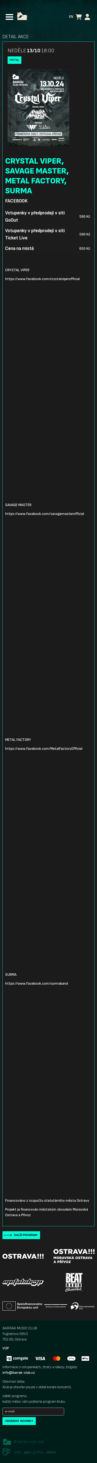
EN (71, 16)
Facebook (16, 201)
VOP (5, 1348)
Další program (25, 1235)
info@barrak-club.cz (18, 1372)
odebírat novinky (19, 1421)
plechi (51, 1452)
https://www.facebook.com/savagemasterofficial (44, 514)
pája (27, 1452)
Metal (14, 60)
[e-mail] (33, 1411)
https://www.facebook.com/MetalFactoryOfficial (43, 748)
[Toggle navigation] (9, 17)
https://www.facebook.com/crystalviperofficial (42, 279)
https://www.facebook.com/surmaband (36, 983)
